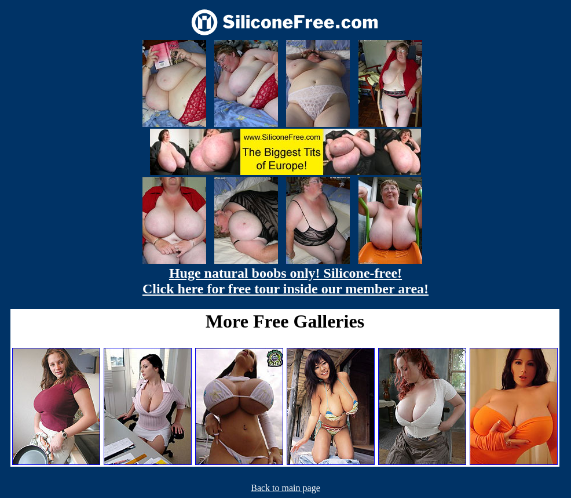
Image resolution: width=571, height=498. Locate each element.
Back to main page (285, 488)
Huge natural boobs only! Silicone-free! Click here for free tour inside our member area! (285, 281)
